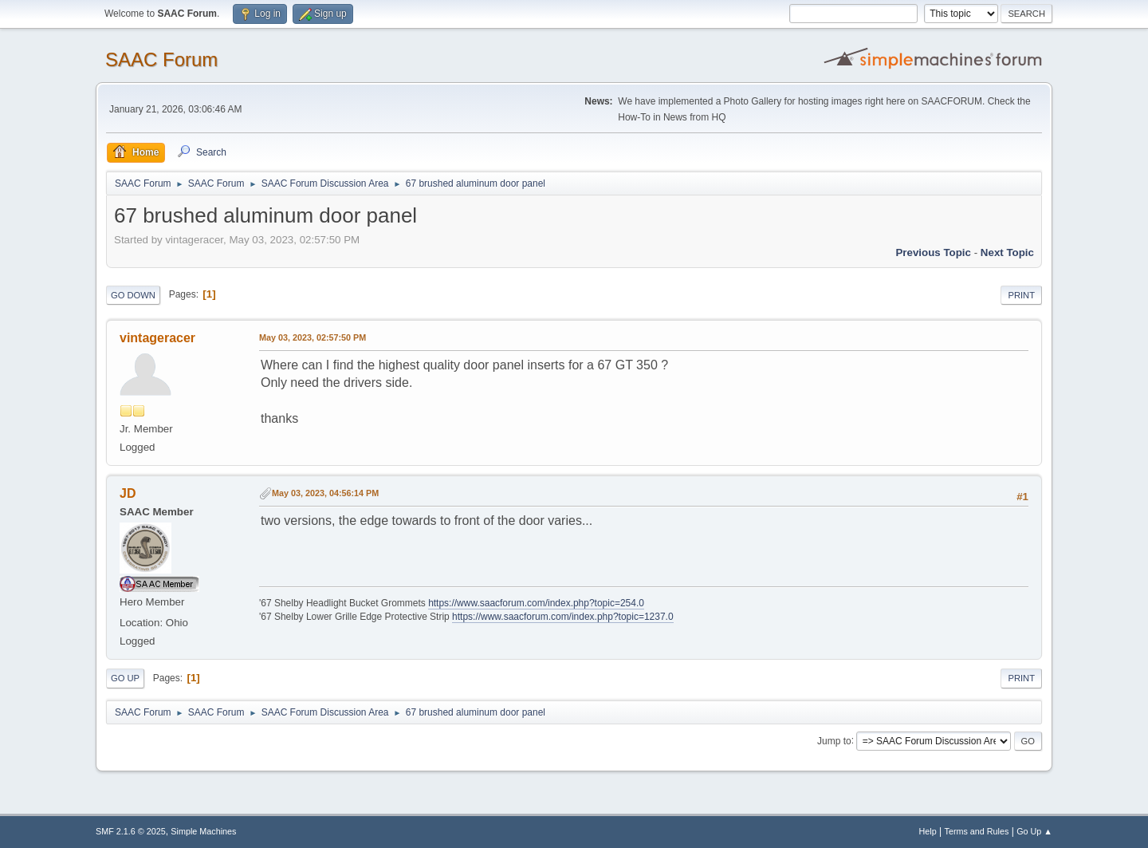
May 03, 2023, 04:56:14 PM (325, 493)
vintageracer (157, 338)
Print (1021, 295)
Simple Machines (203, 831)
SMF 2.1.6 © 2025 (131, 831)
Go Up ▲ (1034, 831)
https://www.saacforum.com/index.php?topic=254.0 (536, 603)
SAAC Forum (161, 59)
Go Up (125, 678)
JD (128, 493)
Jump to (834, 740)
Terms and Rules (977, 831)
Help (928, 831)
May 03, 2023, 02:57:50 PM (312, 337)
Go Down (133, 295)
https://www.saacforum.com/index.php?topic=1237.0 (562, 616)
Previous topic (933, 252)
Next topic (1007, 252)
